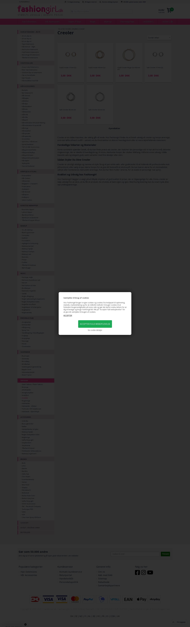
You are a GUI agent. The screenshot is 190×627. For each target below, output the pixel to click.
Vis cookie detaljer (95, 330)
